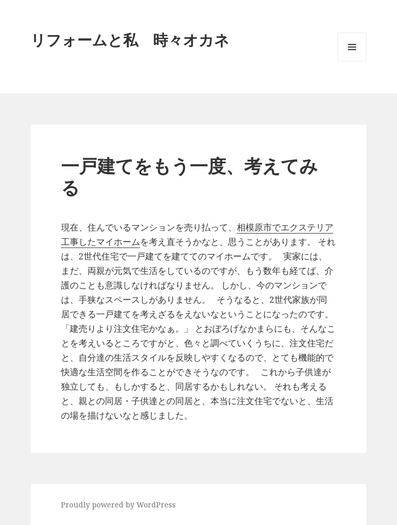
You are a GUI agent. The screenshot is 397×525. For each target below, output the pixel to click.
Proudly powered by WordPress (118, 504)
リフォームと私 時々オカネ (130, 39)
